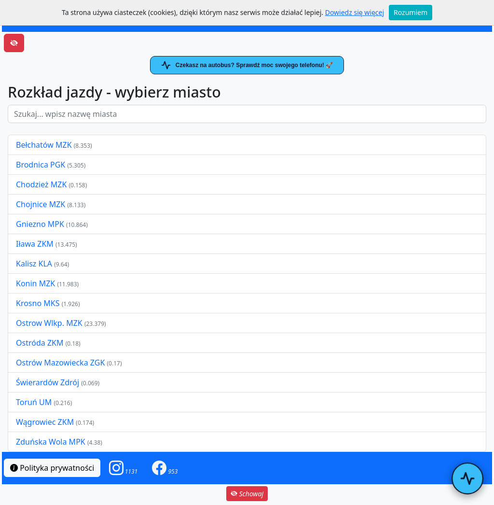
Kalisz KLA (35, 263)
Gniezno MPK (41, 224)
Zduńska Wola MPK (50, 441)
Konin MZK (35, 283)
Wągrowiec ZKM (46, 422)
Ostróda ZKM (39, 342)
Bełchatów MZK (44, 145)
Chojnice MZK (41, 204)
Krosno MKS (39, 303)
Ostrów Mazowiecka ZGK (61, 362)
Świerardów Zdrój (47, 382)
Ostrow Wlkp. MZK (50, 323)
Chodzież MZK (41, 184)
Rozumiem (410, 12)
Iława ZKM (35, 243)
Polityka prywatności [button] (52, 468)
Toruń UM (34, 402)
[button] (123, 468)
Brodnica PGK (41, 164)
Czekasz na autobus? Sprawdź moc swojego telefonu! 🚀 (247, 65)
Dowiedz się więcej (354, 12)
